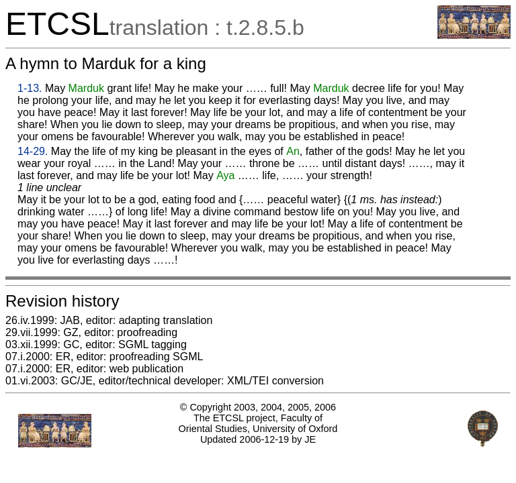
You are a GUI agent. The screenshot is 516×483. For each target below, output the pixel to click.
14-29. (32, 151)
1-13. (29, 88)
